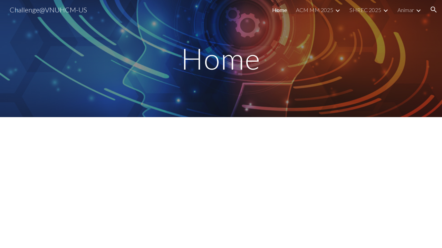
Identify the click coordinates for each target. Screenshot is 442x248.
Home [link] (279, 10)
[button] (433, 9)
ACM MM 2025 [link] (314, 10)
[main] (221, 58)
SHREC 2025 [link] (365, 10)
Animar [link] (405, 10)
